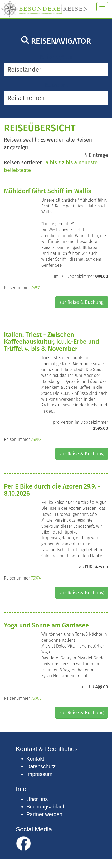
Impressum (39, 774)
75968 (36, 698)
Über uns (37, 799)
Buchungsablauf (45, 807)
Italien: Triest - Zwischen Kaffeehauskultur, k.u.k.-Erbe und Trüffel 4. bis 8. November (51, 341)
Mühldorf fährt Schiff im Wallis (47, 191)
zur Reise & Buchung (82, 302)
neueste (88, 162)
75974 (36, 578)
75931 (36, 287)
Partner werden (44, 814)
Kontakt (35, 759)
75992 (36, 439)
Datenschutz (41, 766)
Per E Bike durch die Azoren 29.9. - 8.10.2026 (52, 490)
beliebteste (17, 170)
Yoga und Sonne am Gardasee (46, 625)
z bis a (69, 162)
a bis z (53, 162)
